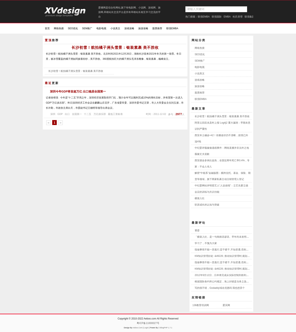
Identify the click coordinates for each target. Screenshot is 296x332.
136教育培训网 (200, 305)
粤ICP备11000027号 (148, 323)
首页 (47, 28)
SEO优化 (73, 28)
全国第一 (77, 114)
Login (146, 328)
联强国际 (217, 16)
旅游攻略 (143, 28)
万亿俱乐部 (100, 114)
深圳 (52, 114)
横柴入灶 (200, 198)
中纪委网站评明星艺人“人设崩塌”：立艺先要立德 (221, 185)
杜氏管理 (238, 16)
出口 (67, 114)
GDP (60, 114)
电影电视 (101, 28)
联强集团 (249, 16)
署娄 (197, 230)
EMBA (227, 16)
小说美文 (115, 28)
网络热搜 (59, 28)
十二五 (87, 114)
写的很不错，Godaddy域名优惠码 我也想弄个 (220, 287)
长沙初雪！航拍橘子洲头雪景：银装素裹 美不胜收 (115, 48)
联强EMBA (204, 16)
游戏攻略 (129, 28)
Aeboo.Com (137, 328)
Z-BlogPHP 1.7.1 (165, 328)
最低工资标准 (115, 114)
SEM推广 (87, 28)
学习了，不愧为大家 (206, 243)
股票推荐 (157, 28)
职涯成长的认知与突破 (207, 204)
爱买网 (226, 305)
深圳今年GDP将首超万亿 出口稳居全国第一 (78, 91)
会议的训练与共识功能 (207, 192)
